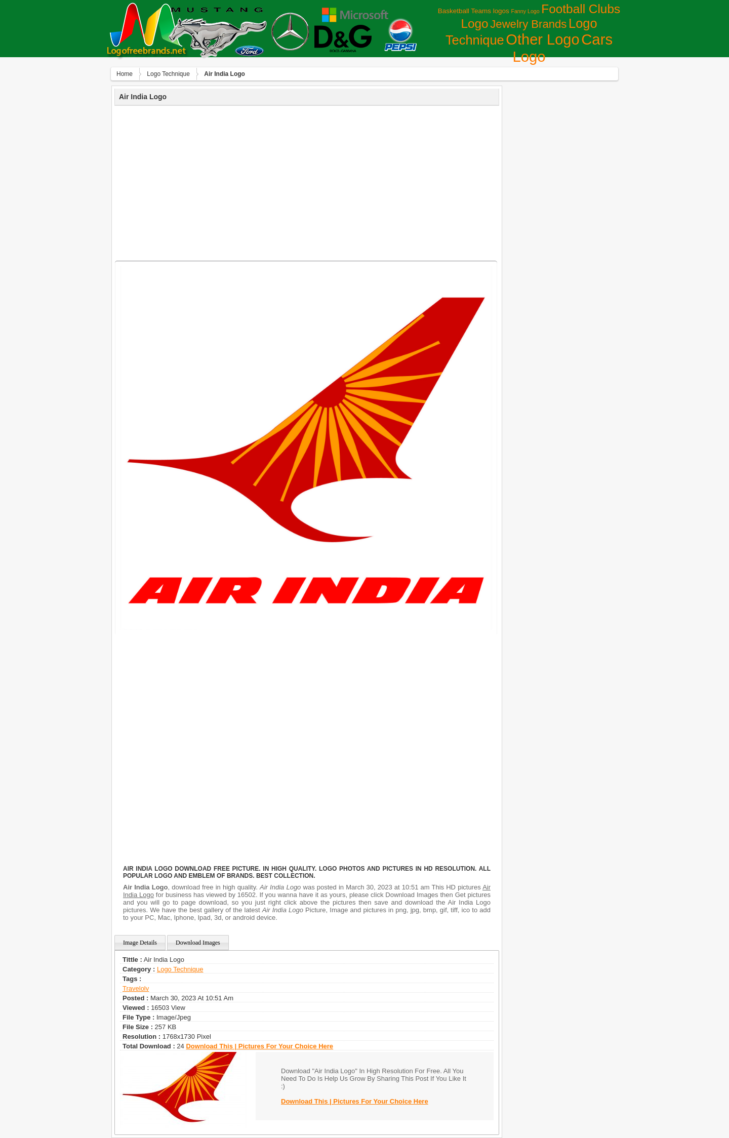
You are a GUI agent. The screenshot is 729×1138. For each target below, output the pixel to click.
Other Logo (542, 39)
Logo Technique (168, 73)
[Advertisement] (306, 182)
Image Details (140, 942)
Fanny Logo (525, 11)
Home (124, 73)
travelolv (136, 988)
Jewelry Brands (528, 24)
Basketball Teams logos (473, 11)
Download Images (198, 942)
